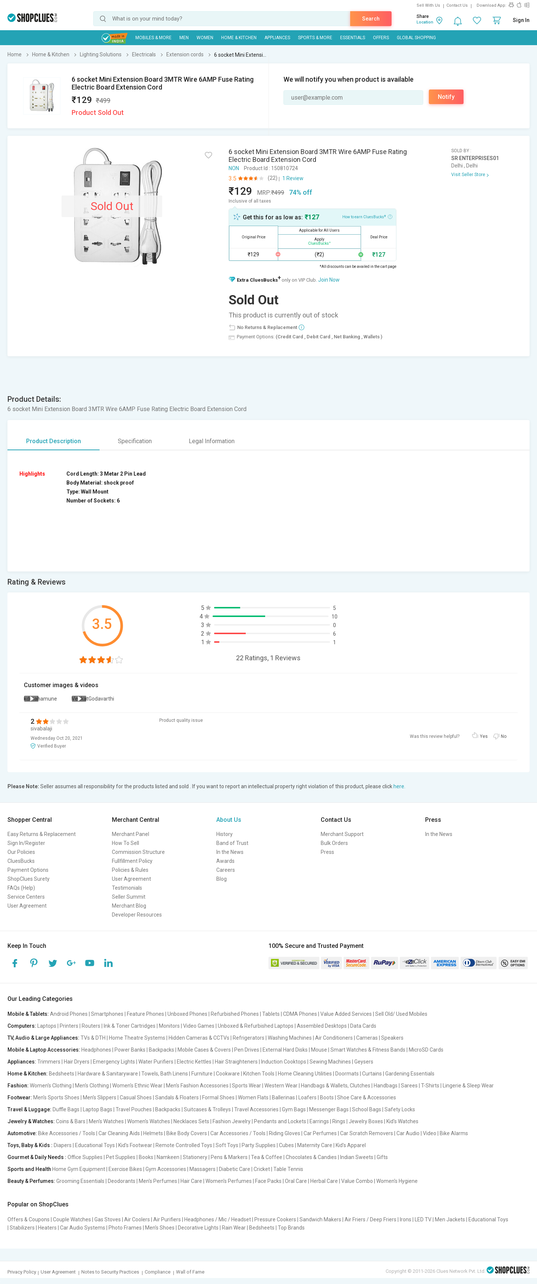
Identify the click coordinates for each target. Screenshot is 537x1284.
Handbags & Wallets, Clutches (335, 1086)
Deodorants (121, 1181)
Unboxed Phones (187, 1014)
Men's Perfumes (158, 1181)
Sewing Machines (330, 1062)
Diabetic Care (234, 1169)
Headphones (96, 1050)
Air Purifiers (167, 1219)
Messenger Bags (329, 1109)
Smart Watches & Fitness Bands (367, 1050)
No (503, 736)
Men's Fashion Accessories (197, 1086)
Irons (405, 1219)
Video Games (198, 1026)
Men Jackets (450, 1219)
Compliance (157, 1272)
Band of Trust (232, 843)
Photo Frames (125, 1228)
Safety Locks (399, 1109)
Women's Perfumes (228, 1181)
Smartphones (107, 1014)
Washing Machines (290, 1038)
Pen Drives (246, 1050)
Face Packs (268, 1181)
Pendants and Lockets (280, 1121)
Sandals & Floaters (177, 1097)
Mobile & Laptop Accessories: (43, 1050)
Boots (327, 1097)
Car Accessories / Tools (238, 1133)
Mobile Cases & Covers (204, 1050)
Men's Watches (106, 1121)
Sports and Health (29, 1169)
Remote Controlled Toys (184, 1145)
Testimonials (127, 888)
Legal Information (212, 441)
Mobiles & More (153, 37)
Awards (225, 861)
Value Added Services (346, 1014)
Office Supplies (85, 1157)
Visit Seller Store (468, 174)
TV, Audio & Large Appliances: (43, 1038)
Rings (338, 1121)
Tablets (271, 1014)
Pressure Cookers (275, 1219)
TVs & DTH (93, 1038)
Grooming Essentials (80, 1181)
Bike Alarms (454, 1133)
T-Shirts (430, 1086)
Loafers (307, 1097)
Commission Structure (138, 852)
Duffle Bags (66, 1109)
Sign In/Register (26, 843)
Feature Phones (145, 1014)
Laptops (46, 1026)
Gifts (382, 1157)
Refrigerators (248, 1038)
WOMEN (205, 37)
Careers (225, 870)
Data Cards (363, 1026)
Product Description (53, 441)
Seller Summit (128, 897)
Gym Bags (294, 1109)
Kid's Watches (402, 1121)
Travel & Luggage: (29, 1109)
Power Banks (129, 1050)
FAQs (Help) (21, 888)
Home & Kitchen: (27, 1074)
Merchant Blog (129, 906)
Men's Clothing (92, 1086)
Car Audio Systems (82, 1228)
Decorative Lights (198, 1228)
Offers (381, 37)
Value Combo (357, 1181)
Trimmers (48, 1062)
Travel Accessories (256, 1109)
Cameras (367, 1038)
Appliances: (21, 1062)
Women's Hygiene (397, 1181)
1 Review (293, 178)
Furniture (202, 1074)
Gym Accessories (165, 1169)
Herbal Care (324, 1181)
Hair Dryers (77, 1062)
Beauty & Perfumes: (31, 1181)
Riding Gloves (284, 1133)
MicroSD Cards (426, 1050)
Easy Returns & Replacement (41, 834)
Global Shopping (416, 37)
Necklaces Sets (191, 1121)
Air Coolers (137, 1219)
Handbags (386, 1086)
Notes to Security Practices (110, 1272)
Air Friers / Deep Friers (370, 1219)
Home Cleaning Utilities (305, 1074)
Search (371, 19)
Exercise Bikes (125, 1169)
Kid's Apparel (351, 1145)
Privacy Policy (21, 1272)
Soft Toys (227, 1145)
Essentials (352, 37)
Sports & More (315, 37)
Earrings (319, 1121)
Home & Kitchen (239, 37)
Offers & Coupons (28, 1219)
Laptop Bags (97, 1109)
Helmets (153, 1133)
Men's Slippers (99, 1097)
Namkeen (168, 1157)
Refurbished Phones (235, 1014)
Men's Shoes (160, 1228)
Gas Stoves (107, 1219)
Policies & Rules (130, 870)
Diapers (63, 1145)
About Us (228, 819)
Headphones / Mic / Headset (217, 1219)
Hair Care (191, 1181)
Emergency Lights (114, 1062)
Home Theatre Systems (137, 1038)
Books (146, 1157)
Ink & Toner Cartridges (130, 1026)
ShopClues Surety (28, 879)
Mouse (319, 1050)
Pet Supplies (120, 1157)
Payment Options (27, 870)
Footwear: (19, 1097)
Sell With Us (428, 5)
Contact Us (457, 5)
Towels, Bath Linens (164, 1074)
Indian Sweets (356, 1157)
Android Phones (69, 1014)
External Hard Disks (285, 1050)
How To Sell (125, 843)
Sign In (521, 20)
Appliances (277, 37)
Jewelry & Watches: (31, 1121)
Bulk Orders (334, 843)
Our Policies (21, 852)
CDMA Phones (300, 1014)
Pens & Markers (229, 1157)
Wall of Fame (190, 1272)
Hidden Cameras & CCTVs (199, 1038)
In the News (230, 852)
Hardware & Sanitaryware (108, 1074)
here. (399, 786)
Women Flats (253, 1097)
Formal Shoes (218, 1097)
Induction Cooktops (283, 1062)
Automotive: (22, 1133)
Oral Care (296, 1181)
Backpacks (161, 1050)
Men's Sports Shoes (56, 1097)
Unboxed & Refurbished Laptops (255, 1026)
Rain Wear (234, 1228)
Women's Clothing (51, 1086)
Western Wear (281, 1086)
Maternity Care (314, 1145)
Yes (484, 736)
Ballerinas (283, 1097)
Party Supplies (259, 1145)
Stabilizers (22, 1228)
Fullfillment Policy (132, 861)
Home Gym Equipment (78, 1169)
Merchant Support (342, 834)
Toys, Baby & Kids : (30, 1145)
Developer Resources (137, 915)
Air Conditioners (334, 1038)
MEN (184, 37)
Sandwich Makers (320, 1219)
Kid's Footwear (135, 1145)
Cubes (286, 1145)
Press (327, 852)
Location (425, 22)
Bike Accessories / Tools (66, 1133)
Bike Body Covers (186, 1133)
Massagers (202, 1169)
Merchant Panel (130, 834)
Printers (69, 1026)
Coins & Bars (70, 1121)
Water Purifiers (155, 1062)
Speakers (392, 1038)
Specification (135, 441)
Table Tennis (288, 1169)
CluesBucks (21, 861)
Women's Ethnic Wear (137, 1086)
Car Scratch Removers (366, 1133)
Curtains (372, 1074)
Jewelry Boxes (366, 1121)
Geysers (363, 1062)
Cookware (228, 1074)
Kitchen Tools (258, 1074)
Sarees (409, 1086)
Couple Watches (72, 1219)
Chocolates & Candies (311, 1157)
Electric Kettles (194, 1062)
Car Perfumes (320, 1133)
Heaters (47, 1228)
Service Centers (26, 897)
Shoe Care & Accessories (366, 1097)
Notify (446, 96)
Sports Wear (246, 1086)
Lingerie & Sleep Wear (468, 1086)
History (224, 834)
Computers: (21, 1026)
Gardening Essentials (409, 1074)
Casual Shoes (136, 1097)
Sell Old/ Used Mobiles (401, 1014)
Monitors (169, 1026)
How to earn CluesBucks (367, 216)
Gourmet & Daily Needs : (36, 1157)
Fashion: (18, 1086)
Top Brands (291, 1228)
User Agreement (27, 906)
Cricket (262, 1169)
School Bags (366, 1109)
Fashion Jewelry (232, 1121)
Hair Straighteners (236, 1062)
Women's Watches (148, 1121)
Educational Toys (95, 1145)
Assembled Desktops (322, 1026)
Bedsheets (61, 1074)
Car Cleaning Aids (119, 1133)
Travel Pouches (134, 1109)
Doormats (347, 1074)
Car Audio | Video (416, 1133)
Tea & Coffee (266, 1157)
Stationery (195, 1157)
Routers (91, 1026)
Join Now (329, 280)
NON (234, 168)
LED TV (423, 1219)
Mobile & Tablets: (28, 1014)
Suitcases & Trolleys (207, 1109)
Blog (221, 879)
